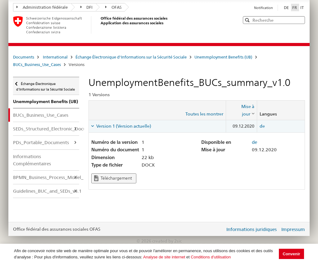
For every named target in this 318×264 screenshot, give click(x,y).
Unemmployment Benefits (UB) (223, 56)
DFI (86, 7)
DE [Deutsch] (287, 7)
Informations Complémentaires (32, 160)
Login (219, 229)
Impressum (293, 229)
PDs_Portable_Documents (41, 142)
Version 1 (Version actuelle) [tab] (123, 126)
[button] (299, 19)
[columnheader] (241, 110)
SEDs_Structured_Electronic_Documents (46, 129)
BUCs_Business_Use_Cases (37, 64)
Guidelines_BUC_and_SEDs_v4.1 (46, 191)
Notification (263, 8)
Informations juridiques (251, 229)
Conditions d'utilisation (211, 257)
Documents (23, 56)
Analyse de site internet (164, 257)
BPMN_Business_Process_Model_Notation (46, 177)
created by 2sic (167, 240)
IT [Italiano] (302, 7)
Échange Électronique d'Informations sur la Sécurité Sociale (131, 56)
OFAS (113, 7)
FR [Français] (295, 7)
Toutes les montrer (204, 113)
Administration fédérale (42, 7)
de (262, 126)
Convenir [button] (291, 254)
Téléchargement (113, 178)
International (55, 56)
